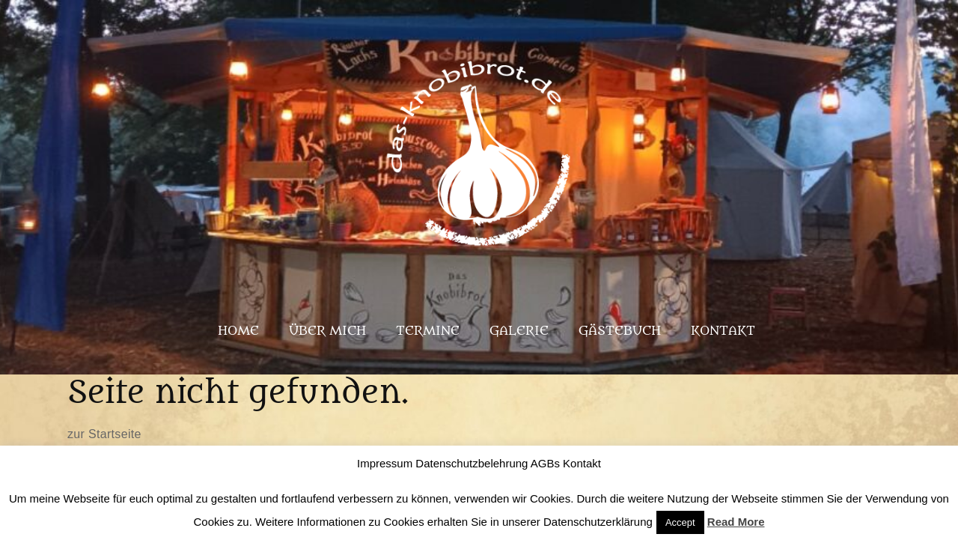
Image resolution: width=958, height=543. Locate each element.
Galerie (519, 331)
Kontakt (723, 331)
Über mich (327, 331)
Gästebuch (620, 331)
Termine (428, 331)
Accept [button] (680, 522)
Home (238, 331)
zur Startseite (104, 434)
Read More (736, 521)
